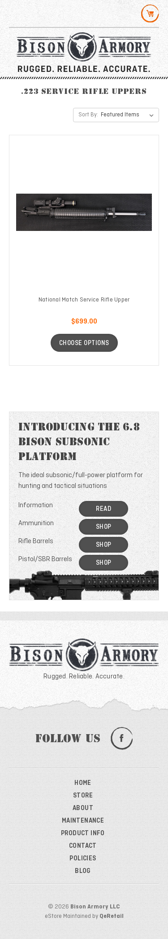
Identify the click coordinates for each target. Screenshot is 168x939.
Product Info (83, 833)
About (83, 808)
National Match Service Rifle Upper (84, 300)
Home (82, 783)
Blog (83, 871)
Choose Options (84, 343)
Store (83, 796)
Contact (83, 846)
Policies (82, 859)
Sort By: (88, 115)
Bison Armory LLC (95, 907)
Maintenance (83, 821)
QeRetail (111, 916)
